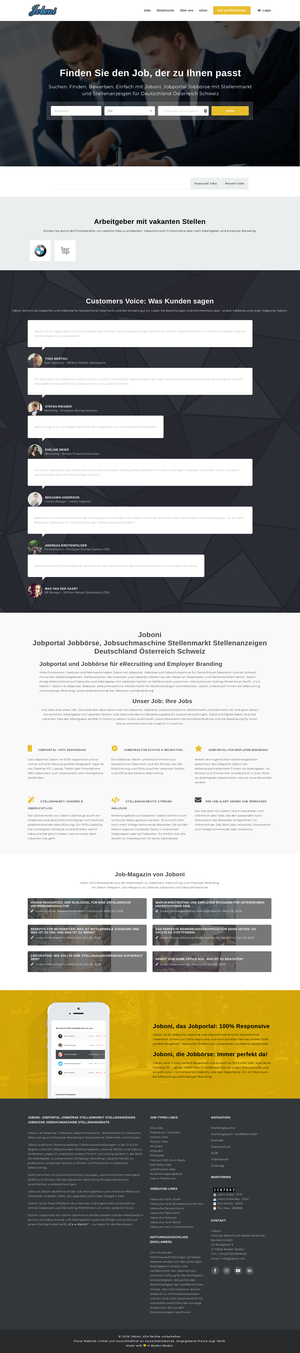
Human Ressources (59, 911)
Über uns (187, 10)
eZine (203, 10)
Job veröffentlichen (232, 10)
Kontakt (217, 1140)
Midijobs (156, 1150)
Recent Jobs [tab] (234, 183)
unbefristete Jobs (162, 1169)
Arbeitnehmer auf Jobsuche (69, 681)
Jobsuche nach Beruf (165, 1222)
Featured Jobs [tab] (205, 183)
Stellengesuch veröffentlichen (234, 1134)
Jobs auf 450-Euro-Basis (167, 1160)
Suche (230, 110)
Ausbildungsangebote (166, 1173)
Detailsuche (165, 10)
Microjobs (157, 1155)
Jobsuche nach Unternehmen (172, 1226)
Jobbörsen (156, 882)
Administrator (88, 911)
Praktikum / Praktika (165, 1132)
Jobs (147, 10)
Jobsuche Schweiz (163, 1217)
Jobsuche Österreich (165, 1212)
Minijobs (156, 1146)
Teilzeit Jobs (159, 1141)
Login (264, 10)
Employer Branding (204, 882)
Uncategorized (180, 911)
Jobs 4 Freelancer (163, 1178)
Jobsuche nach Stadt (165, 1199)
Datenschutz (221, 1147)
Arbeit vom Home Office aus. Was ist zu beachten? (199, 959)
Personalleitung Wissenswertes (192, 937)
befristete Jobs (160, 1164)
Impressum (220, 1159)
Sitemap (217, 1166)
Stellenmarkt (162, 681)
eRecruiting (174, 882)
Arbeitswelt (53, 937)
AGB (214, 1153)
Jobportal (50, 1132)
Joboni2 (72, 937)
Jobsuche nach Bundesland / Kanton (177, 1203)
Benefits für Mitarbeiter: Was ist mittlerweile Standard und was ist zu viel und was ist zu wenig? (85, 930)
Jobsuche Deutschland (167, 1208)
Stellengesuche (223, 1128)
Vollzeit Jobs (159, 1137)
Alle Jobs (156, 1128)
